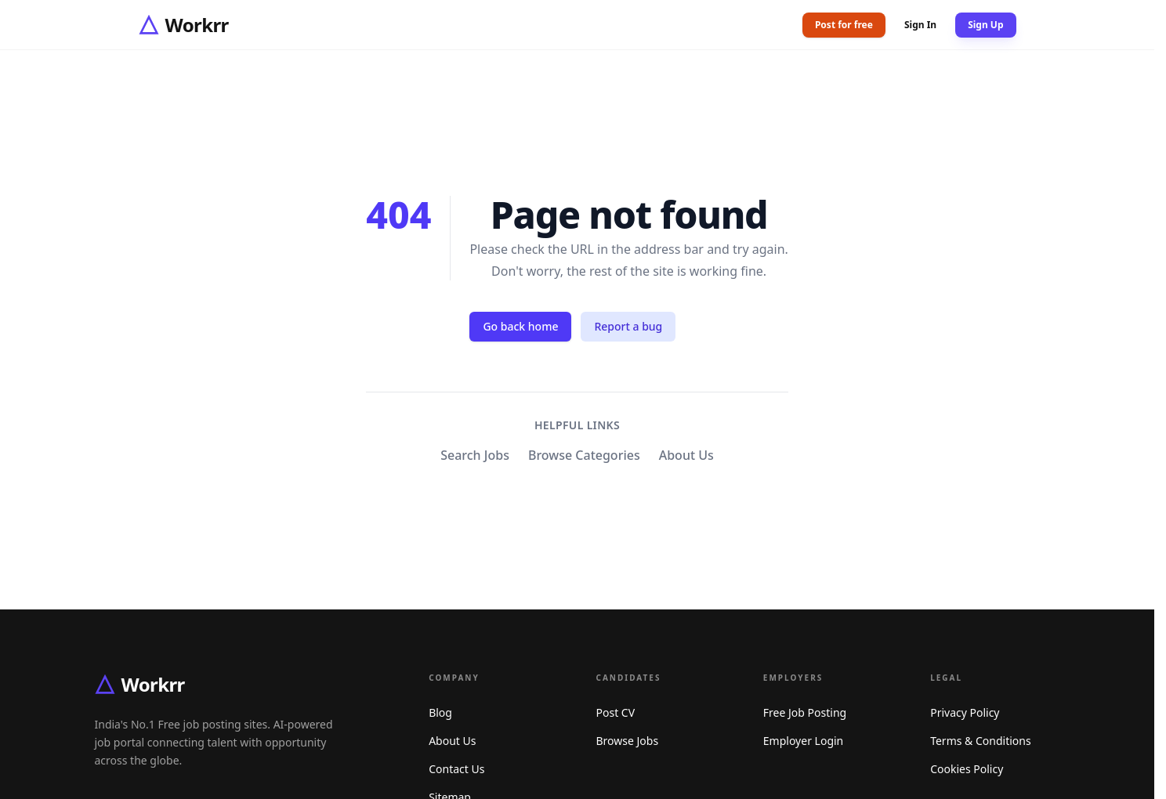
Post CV (616, 712)
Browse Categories (584, 455)
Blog (440, 712)
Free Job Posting (804, 712)
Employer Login (803, 740)
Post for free (844, 24)
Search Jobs (474, 455)
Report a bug (628, 326)
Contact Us (456, 768)
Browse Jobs (627, 740)
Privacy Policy (964, 712)
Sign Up (985, 24)
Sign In (920, 25)
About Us (686, 455)
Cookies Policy (966, 768)
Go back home (520, 326)
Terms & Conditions (980, 740)
